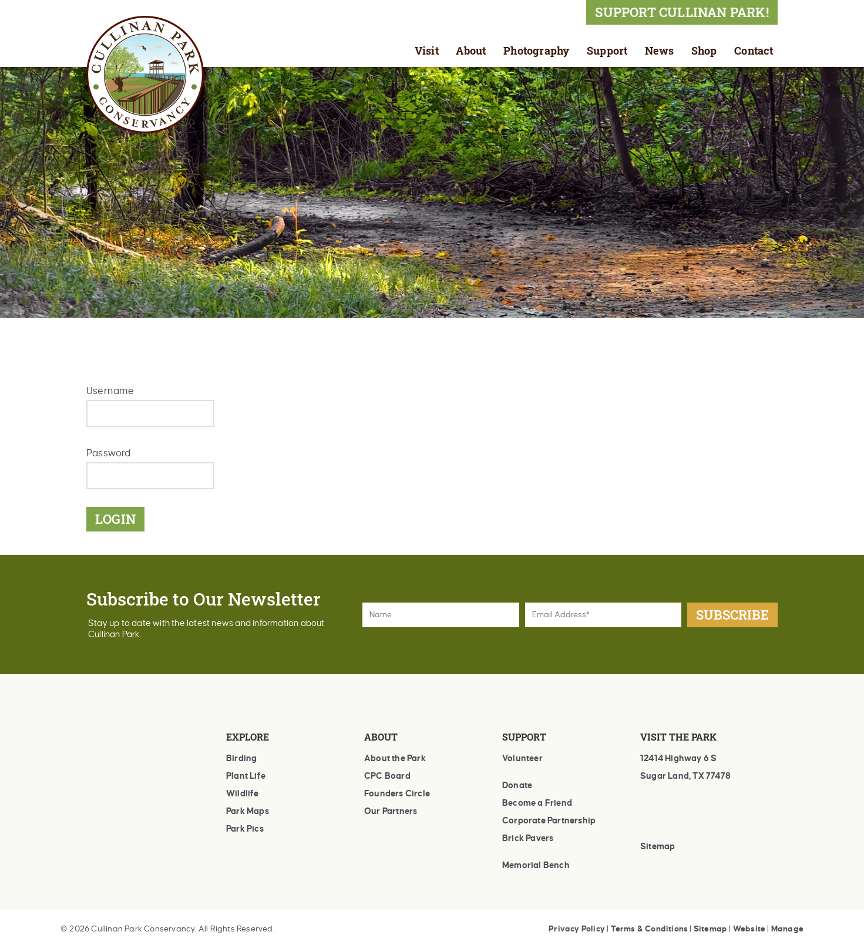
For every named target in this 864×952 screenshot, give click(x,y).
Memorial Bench (536, 865)
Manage (787, 928)
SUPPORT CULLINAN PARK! (681, 12)
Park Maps (247, 811)
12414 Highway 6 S (678, 758)
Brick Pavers (527, 838)
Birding (241, 758)
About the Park (395, 758)
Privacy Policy (577, 928)
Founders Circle (397, 793)
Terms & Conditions (649, 928)
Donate (517, 785)
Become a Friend (537, 803)
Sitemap (657, 846)
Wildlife (242, 793)
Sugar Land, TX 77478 (685, 776)
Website (749, 928)
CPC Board (387, 776)
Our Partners (390, 811)
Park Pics (245, 828)
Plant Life (245, 776)
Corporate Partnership (549, 820)
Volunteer (522, 758)
